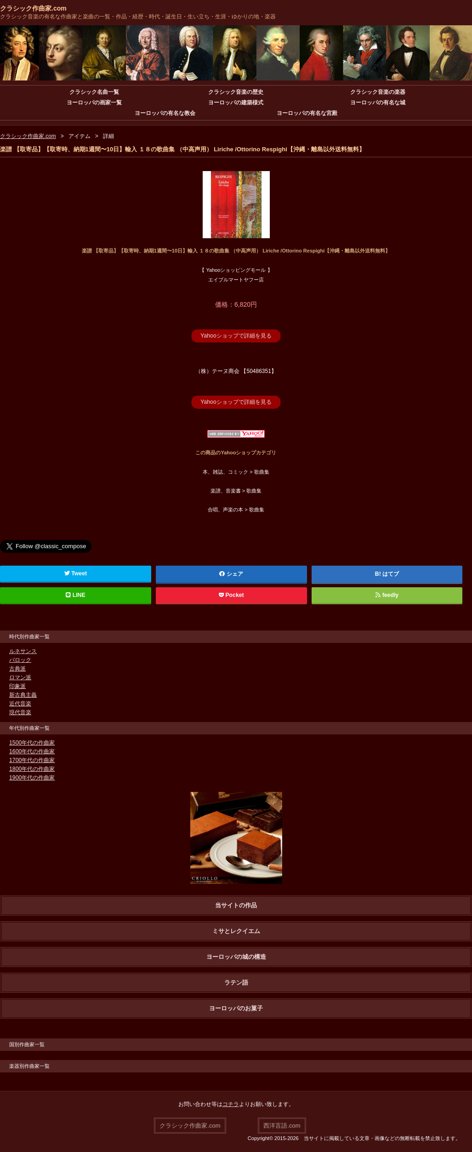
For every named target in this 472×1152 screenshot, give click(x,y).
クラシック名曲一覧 (94, 92)
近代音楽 (20, 703)
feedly (386, 594)
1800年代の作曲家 (32, 768)
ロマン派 (20, 677)
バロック (20, 659)
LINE (75, 594)
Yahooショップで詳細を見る (236, 335)
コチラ (230, 1103)
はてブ (390, 573)
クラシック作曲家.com (33, 8)
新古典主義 (23, 694)
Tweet (75, 573)
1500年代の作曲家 (32, 742)
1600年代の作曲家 (32, 751)
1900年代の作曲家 (32, 777)
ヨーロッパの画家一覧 (94, 102)
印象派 (17, 685)
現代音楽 (20, 712)
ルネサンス (23, 651)
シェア (231, 573)
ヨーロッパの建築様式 (235, 102)
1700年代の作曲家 (32, 760)
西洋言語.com (281, 1124)
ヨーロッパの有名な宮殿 (307, 113)
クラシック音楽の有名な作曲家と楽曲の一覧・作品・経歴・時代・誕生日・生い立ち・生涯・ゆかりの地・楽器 (138, 16)
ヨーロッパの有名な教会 (165, 113)
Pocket (231, 594)
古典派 (17, 668)
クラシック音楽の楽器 (377, 92)
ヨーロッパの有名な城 (377, 102)
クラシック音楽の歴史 (235, 92)
